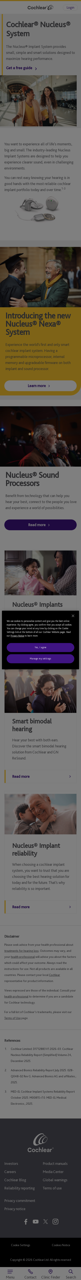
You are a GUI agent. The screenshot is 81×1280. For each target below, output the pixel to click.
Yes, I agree (40, 647)
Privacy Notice (17, 635)
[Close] (73, 616)
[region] (40, 640)
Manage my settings (40, 658)
